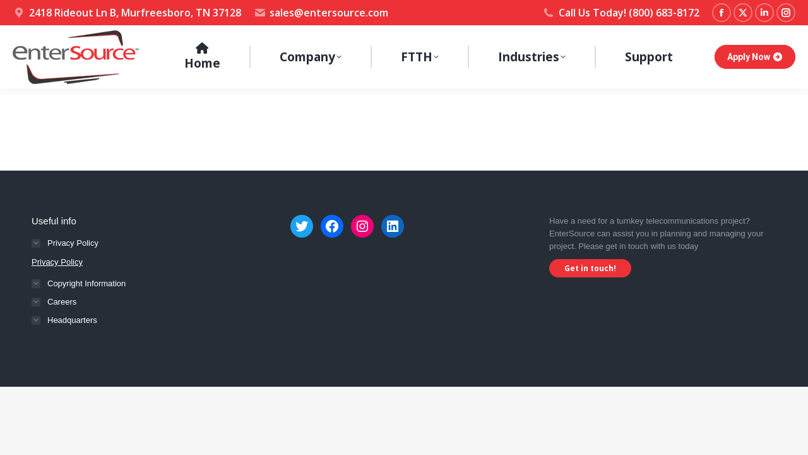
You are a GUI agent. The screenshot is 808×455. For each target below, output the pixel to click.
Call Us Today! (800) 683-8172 (620, 13)
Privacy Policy (57, 262)
